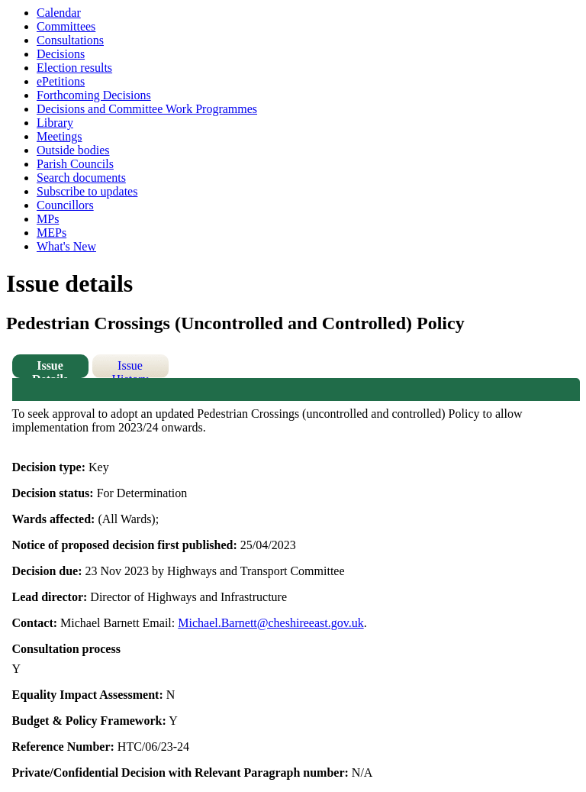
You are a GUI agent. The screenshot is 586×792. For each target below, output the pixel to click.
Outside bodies (73, 150)
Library (55, 122)
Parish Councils (75, 163)
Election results (74, 67)
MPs (48, 218)
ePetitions (61, 81)
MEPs (51, 232)
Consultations (70, 40)
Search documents (81, 177)
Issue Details (50, 368)
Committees (66, 26)
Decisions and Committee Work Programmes (147, 108)
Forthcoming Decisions (94, 95)
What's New (66, 246)
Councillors (65, 205)
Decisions (61, 53)
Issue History (130, 368)
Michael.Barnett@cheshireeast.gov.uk (270, 622)
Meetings (59, 136)
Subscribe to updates (87, 191)
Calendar (59, 12)
